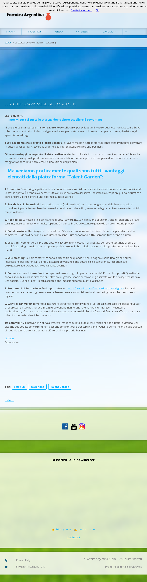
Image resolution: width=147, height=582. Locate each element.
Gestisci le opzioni (81, 10)
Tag (7, 387)
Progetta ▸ (35, 31)
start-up (19, 387)
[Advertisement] (73, 74)
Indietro (9, 400)
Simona (9, 338)
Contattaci (73, 537)
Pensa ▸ (58, 31)
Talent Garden (59, 387)
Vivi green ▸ (83, 31)
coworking (37, 387)
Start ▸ (10, 31)
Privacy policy (63, 530)
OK (97, 10)
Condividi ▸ (109, 31)
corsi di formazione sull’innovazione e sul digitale (95, 289)
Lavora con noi (86, 530)
